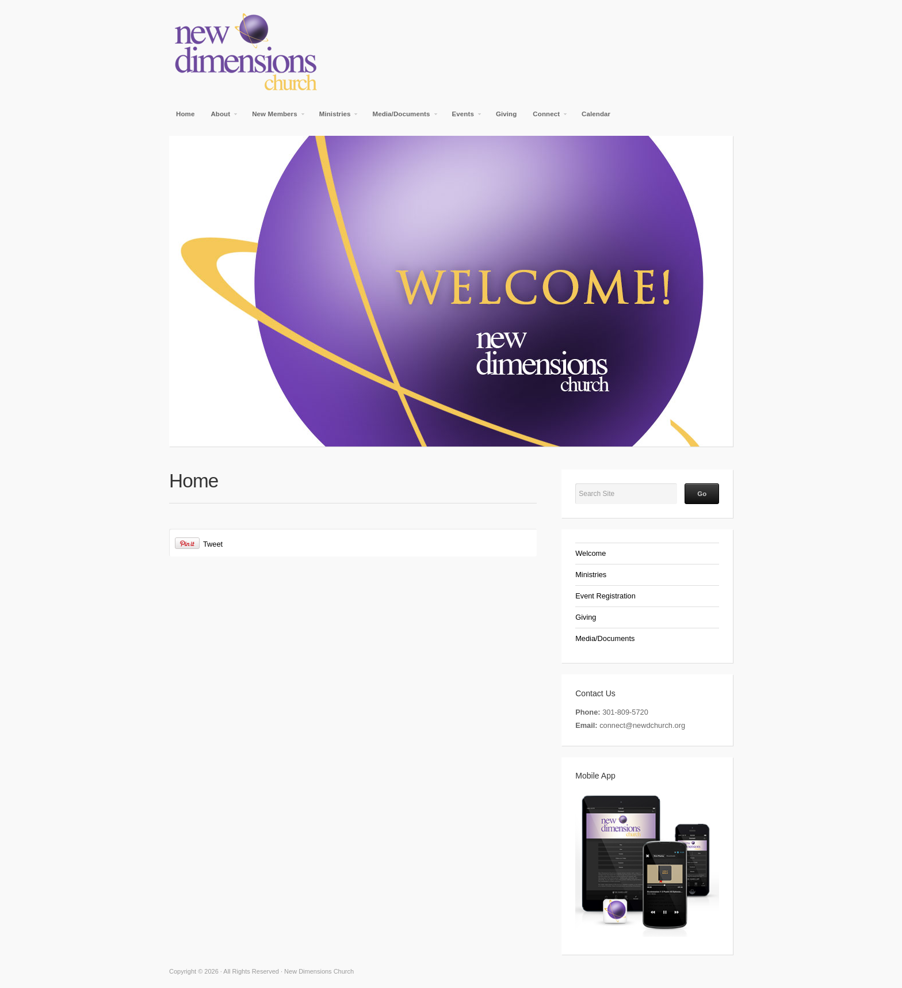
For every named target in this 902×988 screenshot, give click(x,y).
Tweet (213, 544)
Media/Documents (401, 117)
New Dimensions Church (307, 52)
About (221, 117)
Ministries (335, 117)
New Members (275, 117)
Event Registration (605, 596)
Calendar (596, 113)
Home (185, 113)
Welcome (590, 553)
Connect (547, 117)
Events (463, 117)
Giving (506, 113)
